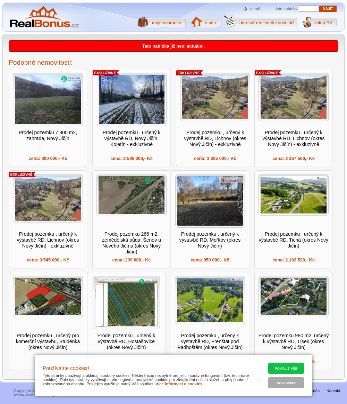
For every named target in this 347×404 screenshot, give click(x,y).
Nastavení (286, 383)
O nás (314, 391)
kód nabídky (286, 9)
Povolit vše (286, 368)
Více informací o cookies (178, 384)
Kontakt (333, 391)
